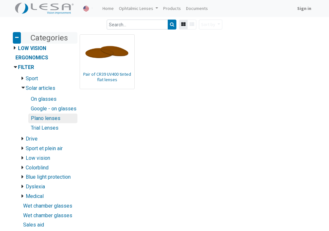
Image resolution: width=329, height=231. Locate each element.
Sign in (304, 8)
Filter (26, 67)
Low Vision (32, 48)
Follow (236, 153)
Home (21, 139)
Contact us (26, 160)
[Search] (172, 25)
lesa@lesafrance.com (252, 146)
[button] (210, 25)
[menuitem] (108, 8)
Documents (27, 153)
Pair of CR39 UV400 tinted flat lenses (107, 76)
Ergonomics (31, 58)
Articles (23, 146)
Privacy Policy (29, 166)
